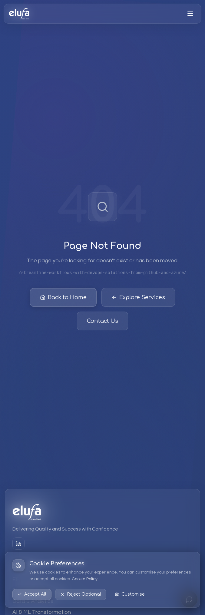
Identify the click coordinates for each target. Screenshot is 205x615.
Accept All (32, 594)
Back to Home (63, 298)
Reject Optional (80, 594)
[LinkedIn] (18, 543)
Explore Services (138, 298)
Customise (130, 594)
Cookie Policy (85, 579)
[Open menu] (190, 14)
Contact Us (102, 322)
